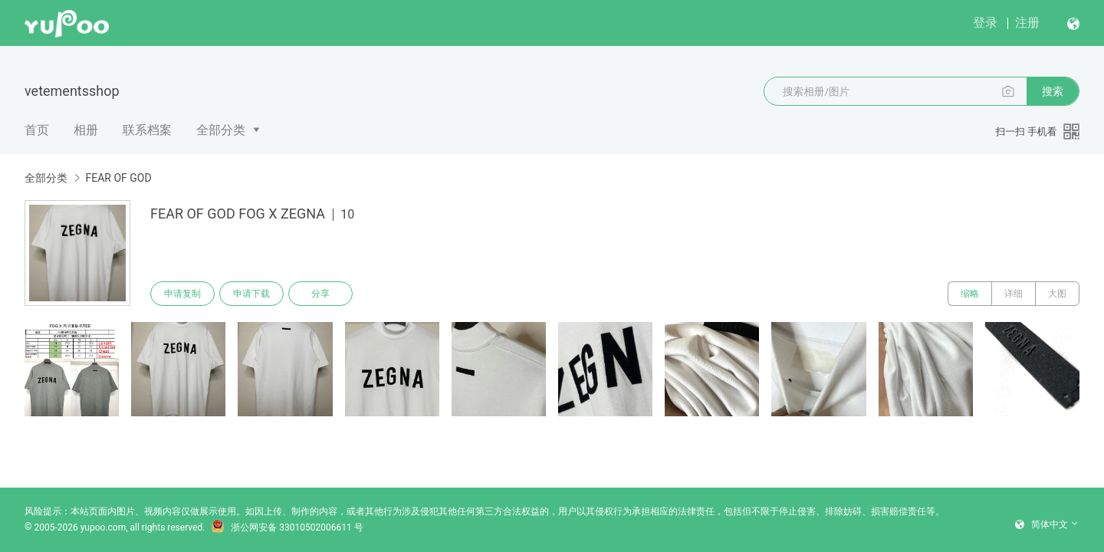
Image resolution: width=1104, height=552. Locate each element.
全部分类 (220, 130)
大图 (1057, 293)
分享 (320, 293)
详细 (1013, 293)
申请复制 (182, 293)
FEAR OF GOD (118, 178)
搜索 (1052, 91)
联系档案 (147, 130)
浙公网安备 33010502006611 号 (287, 527)
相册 (86, 130)
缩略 (970, 293)
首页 (37, 130)
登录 (985, 22)
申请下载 (251, 293)
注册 (1027, 22)
